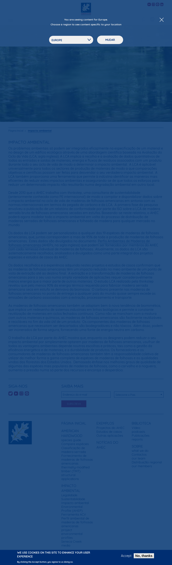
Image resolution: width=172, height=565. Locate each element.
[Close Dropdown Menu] (161, 20)
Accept (126, 556)
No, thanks (143, 556)
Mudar (110, 39)
